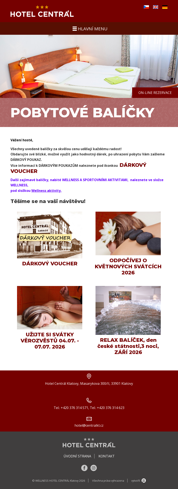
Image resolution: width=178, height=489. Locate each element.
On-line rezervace (155, 92)
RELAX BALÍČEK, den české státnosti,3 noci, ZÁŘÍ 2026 (128, 346)
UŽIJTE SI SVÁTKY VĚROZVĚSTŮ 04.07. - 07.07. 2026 (50, 340)
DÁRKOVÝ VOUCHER (49, 264)
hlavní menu (90, 29)
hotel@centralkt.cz (89, 425)
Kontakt (106, 456)
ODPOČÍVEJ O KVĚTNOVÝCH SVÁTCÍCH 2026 (128, 266)
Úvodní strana (77, 456)
